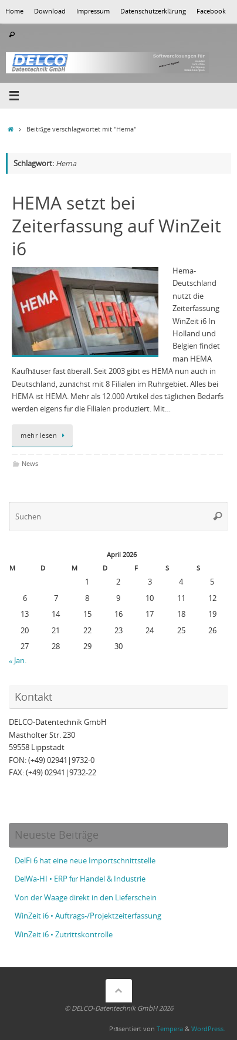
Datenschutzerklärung (153, 11)
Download (50, 11)
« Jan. (17, 661)
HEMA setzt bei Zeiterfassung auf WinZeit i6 (116, 226)
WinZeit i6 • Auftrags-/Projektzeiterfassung (88, 916)
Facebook (211, 11)
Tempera (170, 1028)
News (30, 463)
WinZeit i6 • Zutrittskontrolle (64, 935)
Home (14, 11)
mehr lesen (44, 435)
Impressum (93, 11)
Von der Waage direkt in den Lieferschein (86, 898)
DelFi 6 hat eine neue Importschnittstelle (85, 861)
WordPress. (208, 1028)
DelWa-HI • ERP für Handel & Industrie (80, 879)
